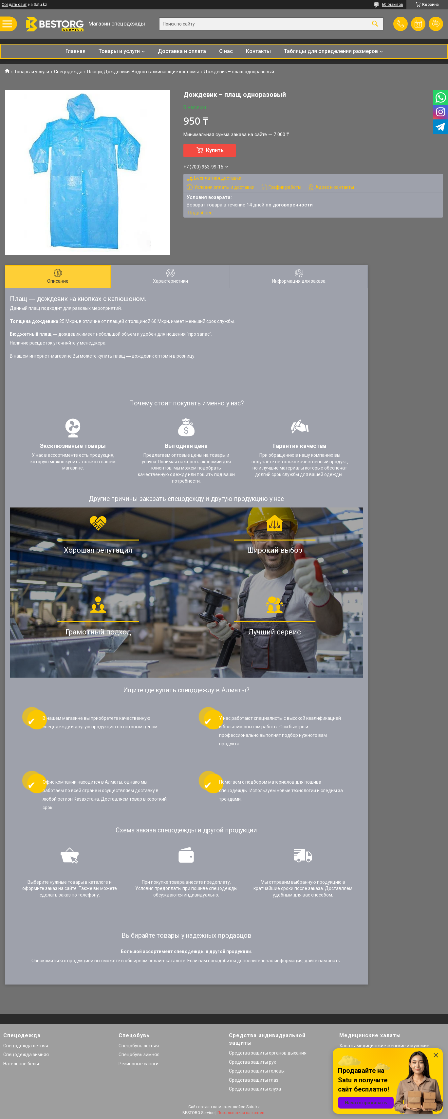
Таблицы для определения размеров (331, 51)
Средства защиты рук (252, 1062)
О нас (226, 51)
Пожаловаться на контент (241, 1112)
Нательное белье (22, 1063)
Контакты (258, 51)
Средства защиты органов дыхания (268, 1053)
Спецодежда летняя (25, 1045)
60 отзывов (392, 4)
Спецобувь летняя (139, 1045)
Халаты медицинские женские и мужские (384, 1045)
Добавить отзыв (436, 24)
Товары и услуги (119, 51)
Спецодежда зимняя (26, 1054)
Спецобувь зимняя (139, 1054)
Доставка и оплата (182, 51)
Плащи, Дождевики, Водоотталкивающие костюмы (143, 71)
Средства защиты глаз (253, 1080)
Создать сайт (14, 4)
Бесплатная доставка (217, 178)
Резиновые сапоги (139, 1063)
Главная (75, 51)
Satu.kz (253, 1107)
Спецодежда (68, 71)
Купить (215, 150)
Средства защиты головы (257, 1071)
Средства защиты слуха (255, 1089)
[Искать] (375, 24)
